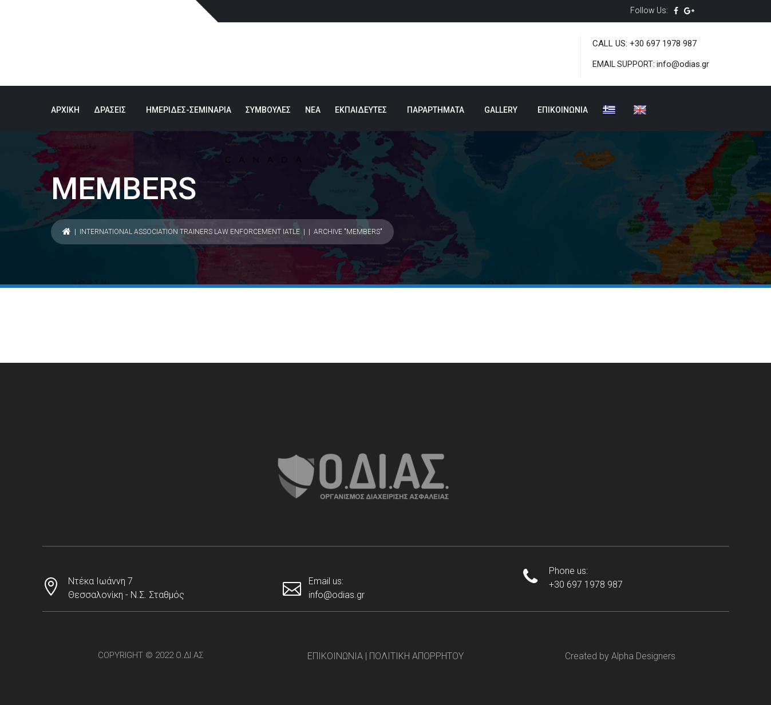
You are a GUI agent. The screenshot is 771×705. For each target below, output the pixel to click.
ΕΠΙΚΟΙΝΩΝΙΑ (562, 109)
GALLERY (500, 109)
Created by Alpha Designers (620, 656)
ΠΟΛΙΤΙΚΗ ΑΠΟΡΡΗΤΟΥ (416, 656)
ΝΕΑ (313, 109)
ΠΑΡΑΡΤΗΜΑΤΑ (435, 109)
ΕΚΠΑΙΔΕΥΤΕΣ (361, 109)
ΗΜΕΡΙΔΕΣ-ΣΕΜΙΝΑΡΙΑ (188, 109)
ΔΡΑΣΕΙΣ (110, 109)
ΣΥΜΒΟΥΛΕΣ (268, 109)
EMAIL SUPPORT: (624, 64)
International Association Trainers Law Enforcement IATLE (190, 232)
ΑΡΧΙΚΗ (65, 109)
